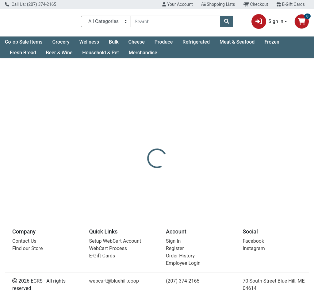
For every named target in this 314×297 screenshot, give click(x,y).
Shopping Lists (218, 4)
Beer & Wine (59, 55)
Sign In (173, 243)
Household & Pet (100, 55)
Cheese (136, 44)
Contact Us (24, 243)
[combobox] (175, 23)
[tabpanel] (222, 178)
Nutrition (172, 139)
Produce (164, 44)
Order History (180, 257)
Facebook (253, 243)
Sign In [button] (267, 22)
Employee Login (183, 265)
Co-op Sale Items (24, 44)
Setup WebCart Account (115, 243)
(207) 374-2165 (182, 283)
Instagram (254, 250)
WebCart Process (108, 250)
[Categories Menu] (106, 23)
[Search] (175, 23)
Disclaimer (202, 139)
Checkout (255, 4)
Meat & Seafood (237, 44)
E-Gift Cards (291, 4)
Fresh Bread (23, 55)
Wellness (89, 44)
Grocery (61, 44)
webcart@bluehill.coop (114, 283)
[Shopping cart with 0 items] (301, 22)
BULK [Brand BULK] (198, 181)
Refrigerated (196, 44)
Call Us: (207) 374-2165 (30, 4)
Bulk (113, 44)
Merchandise (143, 55)
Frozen (271, 44)
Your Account (177, 4)
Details (147, 139)
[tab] (147, 139)
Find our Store (27, 250)
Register (175, 250)
